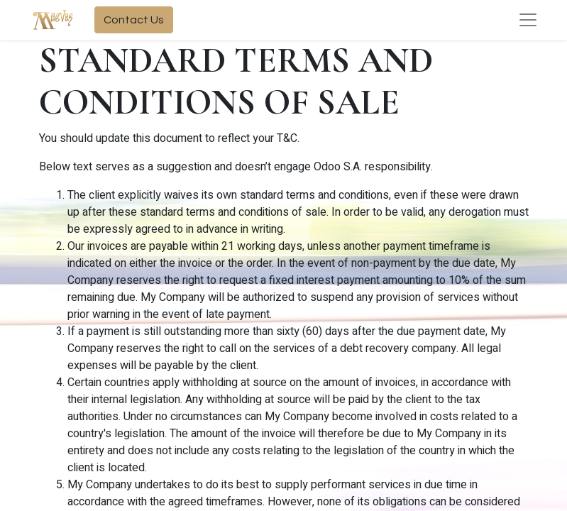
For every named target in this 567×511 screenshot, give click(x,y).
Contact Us (134, 20)
